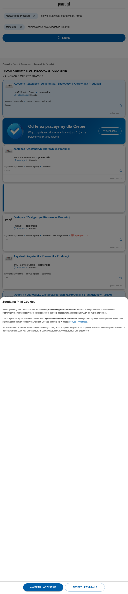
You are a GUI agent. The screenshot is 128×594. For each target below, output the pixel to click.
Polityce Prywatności (78, 322)
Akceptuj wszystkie (43, 587)
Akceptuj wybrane (85, 587)
